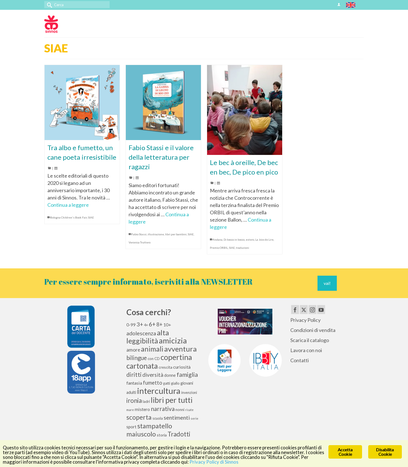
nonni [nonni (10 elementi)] (179, 409)
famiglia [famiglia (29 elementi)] (187, 374)
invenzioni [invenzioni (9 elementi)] (189, 393)
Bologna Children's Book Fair (68, 217)
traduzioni (242, 247)
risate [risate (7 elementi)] (189, 410)
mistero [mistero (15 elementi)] (142, 409)
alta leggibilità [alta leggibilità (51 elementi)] (147, 336)
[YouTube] (321, 309)
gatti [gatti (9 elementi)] (166, 383)
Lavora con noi (306, 350)
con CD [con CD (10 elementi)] (154, 358)
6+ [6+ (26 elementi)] (152, 324)
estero (250, 239)
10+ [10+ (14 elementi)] (167, 324)
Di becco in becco (234, 239)
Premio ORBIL (219, 247)
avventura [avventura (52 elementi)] (180, 349)
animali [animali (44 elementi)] (152, 349)
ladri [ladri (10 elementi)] (146, 401)
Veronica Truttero (139, 242)
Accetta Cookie (345, 452)
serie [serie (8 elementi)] (194, 418)
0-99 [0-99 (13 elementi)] (131, 324)
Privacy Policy (305, 320)
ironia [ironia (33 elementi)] (134, 400)
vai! (327, 283)
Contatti (299, 360)
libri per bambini (176, 234)
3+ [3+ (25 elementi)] (139, 324)
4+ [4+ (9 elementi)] (146, 325)
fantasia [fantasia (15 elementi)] (134, 382)
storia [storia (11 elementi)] (162, 435)
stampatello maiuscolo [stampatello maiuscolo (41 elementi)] (149, 430)
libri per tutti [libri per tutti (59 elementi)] (172, 400)
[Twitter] (304, 309)
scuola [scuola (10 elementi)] (157, 418)
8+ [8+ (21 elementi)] (159, 324)
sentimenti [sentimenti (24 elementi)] (177, 417)
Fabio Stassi (139, 234)
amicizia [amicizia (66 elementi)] (173, 340)
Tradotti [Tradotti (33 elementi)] (179, 434)
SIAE (91, 217)
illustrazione (156, 234)
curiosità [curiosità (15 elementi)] (182, 367)
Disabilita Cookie (385, 452)
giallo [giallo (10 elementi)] (175, 383)
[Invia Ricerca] (48, 4)
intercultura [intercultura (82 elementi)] (158, 391)
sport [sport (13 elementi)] (131, 426)
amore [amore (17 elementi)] (133, 350)
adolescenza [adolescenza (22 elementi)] (141, 333)
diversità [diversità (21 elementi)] (152, 375)
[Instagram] (312, 309)
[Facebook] (295, 309)
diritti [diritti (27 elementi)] (134, 374)
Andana (217, 239)
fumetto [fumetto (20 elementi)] (152, 383)
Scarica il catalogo (309, 340)
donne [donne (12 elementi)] (170, 375)
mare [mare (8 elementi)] (130, 410)
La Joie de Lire (264, 239)
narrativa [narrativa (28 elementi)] (163, 408)
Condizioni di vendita (312, 330)
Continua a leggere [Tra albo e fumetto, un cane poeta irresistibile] (68, 205)
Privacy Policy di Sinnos (213, 462)
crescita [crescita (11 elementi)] (165, 367)
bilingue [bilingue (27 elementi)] (136, 357)
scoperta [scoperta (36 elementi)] (139, 417)
